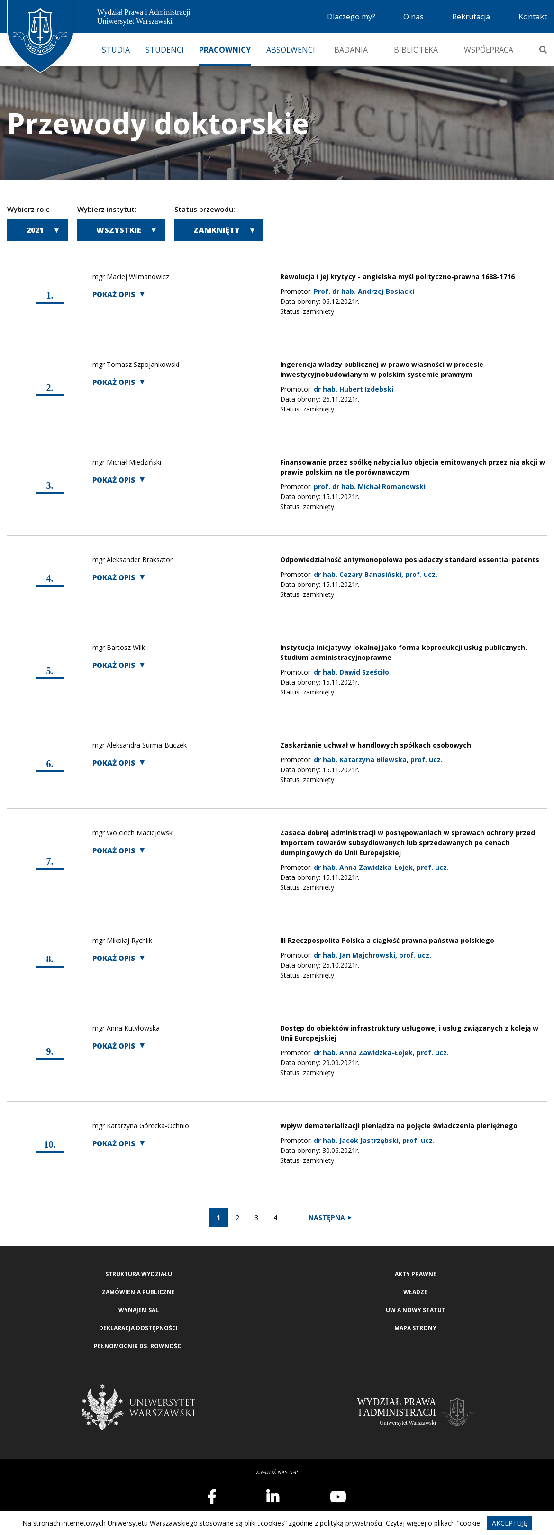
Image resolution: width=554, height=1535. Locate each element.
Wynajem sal (138, 1310)
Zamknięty (216, 230)
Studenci (164, 50)
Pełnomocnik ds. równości (138, 1346)
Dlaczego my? (351, 16)
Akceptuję (509, 1522)
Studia (116, 50)
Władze (415, 1292)
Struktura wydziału (138, 1274)
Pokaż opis (113, 294)
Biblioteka (416, 50)
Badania (351, 50)
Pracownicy (225, 50)
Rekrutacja (471, 16)
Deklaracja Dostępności (138, 1328)
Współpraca (488, 50)
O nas (413, 16)
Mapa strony (415, 1328)
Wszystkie (118, 230)
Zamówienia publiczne (138, 1292)
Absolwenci (290, 50)
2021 (35, 230)
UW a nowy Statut (415, 1310)
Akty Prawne (415, 1274)
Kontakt (532, 16)
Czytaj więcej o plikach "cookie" (434, 1522)
